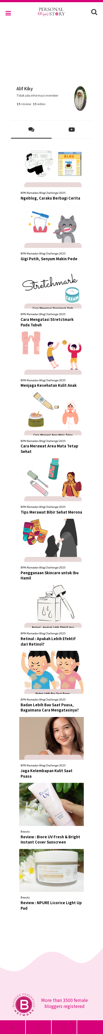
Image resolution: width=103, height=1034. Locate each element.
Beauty (25, 831)
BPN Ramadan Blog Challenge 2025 (43, 192)
